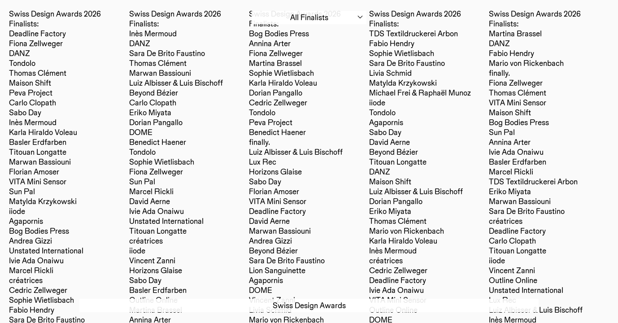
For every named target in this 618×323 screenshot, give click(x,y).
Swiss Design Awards (309, 305)
